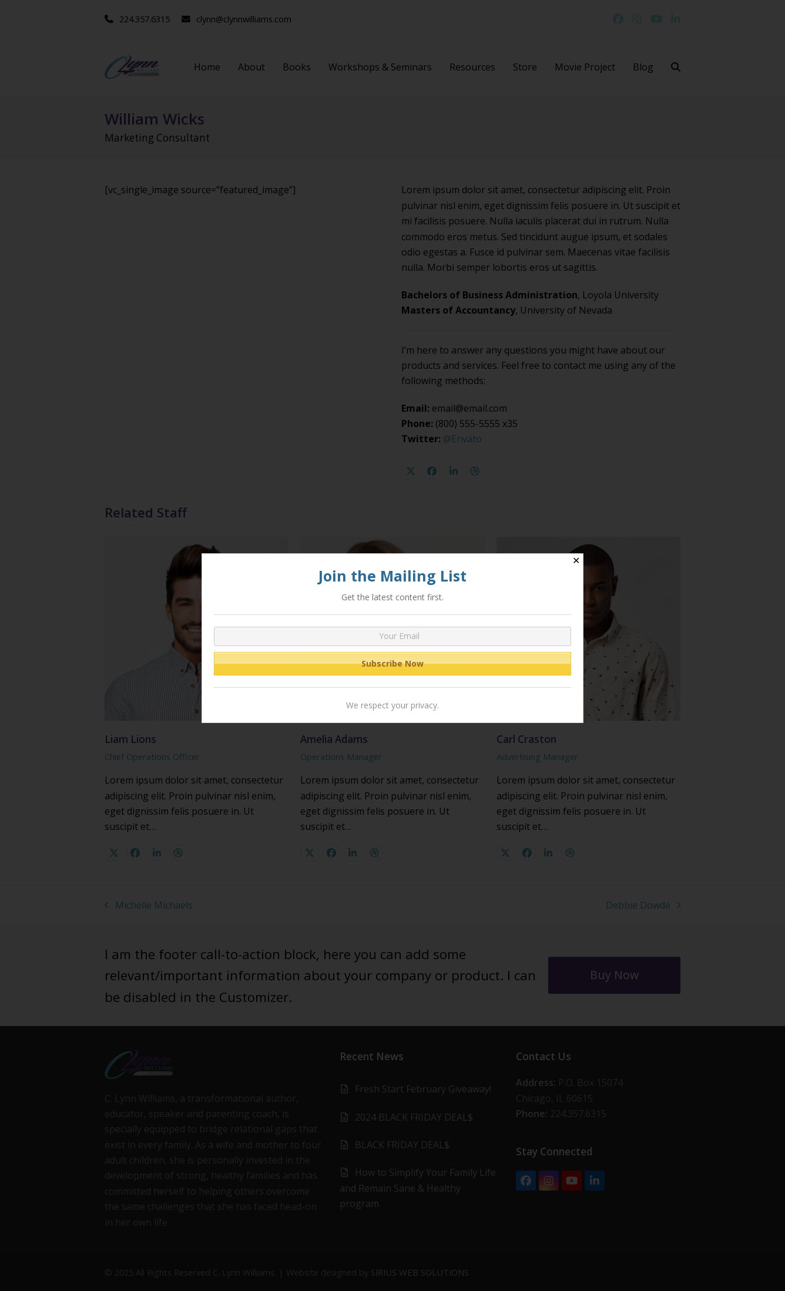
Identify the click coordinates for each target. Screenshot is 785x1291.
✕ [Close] (576, 561)
